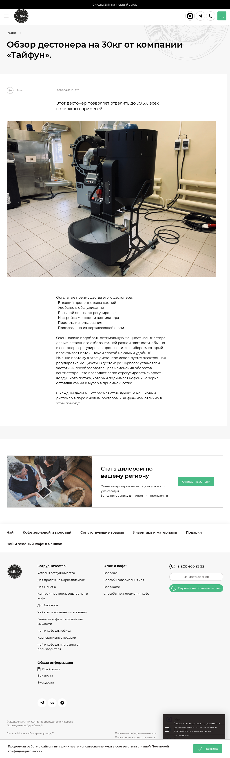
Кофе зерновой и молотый (47, 532)
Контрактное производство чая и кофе (63, 596)
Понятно (207, 748)
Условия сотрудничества (56, 573)
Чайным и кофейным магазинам (62, 612)
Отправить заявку (196, 481)
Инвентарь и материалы (155, 532)
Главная (12, 32)
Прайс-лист (49, 669)
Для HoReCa (47, 586)
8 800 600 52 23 (186, 566)
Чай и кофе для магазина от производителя (59, 647)
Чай (10, 532)
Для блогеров (48, 605)
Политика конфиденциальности (136, 733)
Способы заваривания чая (124, 580)
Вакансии (45, 675)
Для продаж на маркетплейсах (61, 580)
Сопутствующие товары (102, 532)
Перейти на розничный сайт (196, 588)
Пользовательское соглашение (135, 737)
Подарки (194, 532)
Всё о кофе (112, 586)
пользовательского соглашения (194, 727)
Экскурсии (46, 682)
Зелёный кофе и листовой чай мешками (60, 621)
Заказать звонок (196, 576)
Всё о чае (111, 573)
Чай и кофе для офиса (54, 630)
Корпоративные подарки (57, 637)
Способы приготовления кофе (127, 593)
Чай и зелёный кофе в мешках (34, 544)
